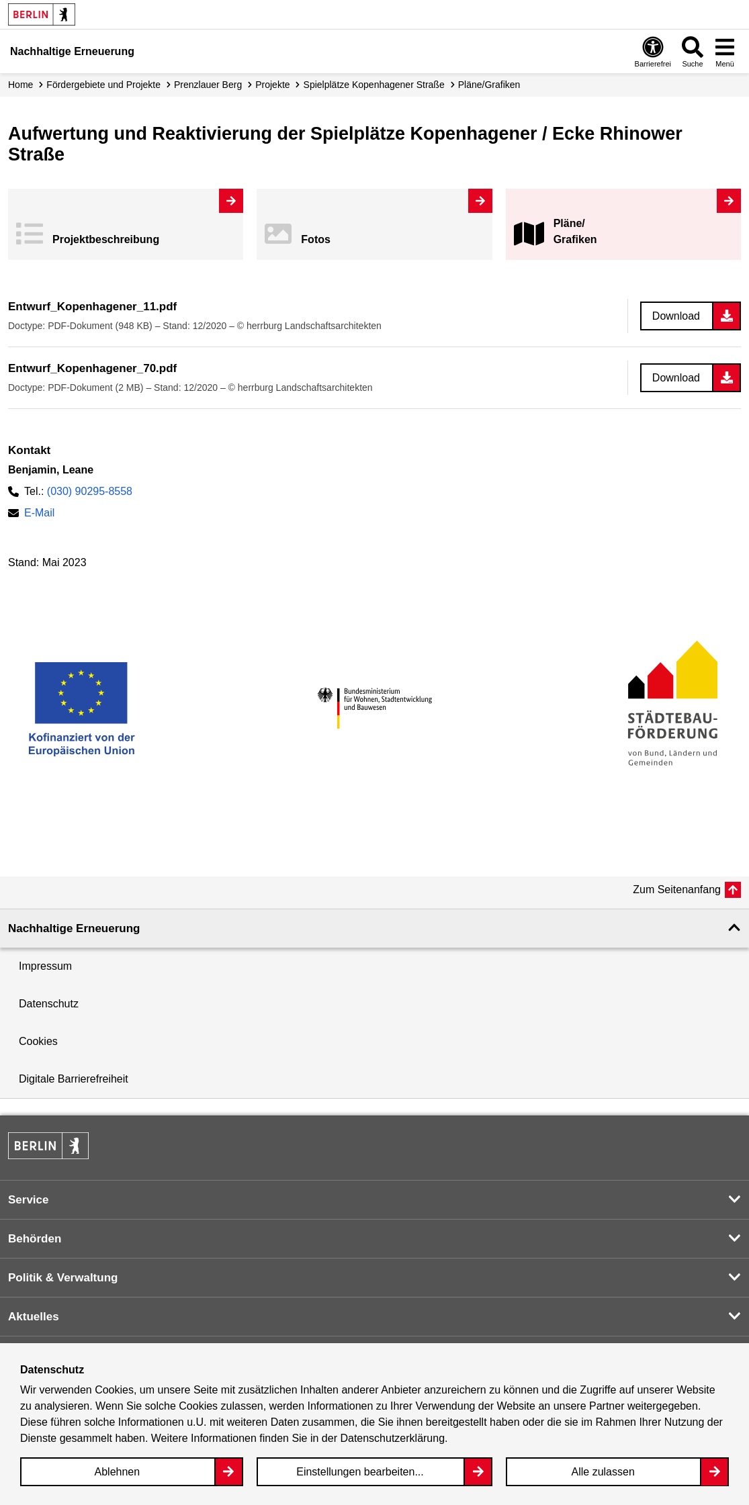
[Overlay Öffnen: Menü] (725, 51)
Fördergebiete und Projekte (103, 84)
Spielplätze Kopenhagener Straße (374, 84)
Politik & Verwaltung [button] (63, 1277)
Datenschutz (49, 1003)
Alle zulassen (603, 1471)
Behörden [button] (34, 1238)
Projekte (272, 84)
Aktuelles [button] (33, 1316)
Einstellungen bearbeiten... (359, 1471)
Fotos (316, 239)
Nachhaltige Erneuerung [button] (74, 928)
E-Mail (39, 512)
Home (20, 84)
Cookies (38, 1041)
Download (676, 316)
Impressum (45, 966)
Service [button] (28, 1199)
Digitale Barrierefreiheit (73, 1079)
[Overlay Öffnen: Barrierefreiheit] (652, 51)
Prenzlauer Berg (208, 84)
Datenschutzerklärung (392, 1438)
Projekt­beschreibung (105, 239)
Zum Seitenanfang (677, 889)
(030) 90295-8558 (89, 491)
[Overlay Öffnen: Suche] (692, 51)
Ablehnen (117, 1471)
